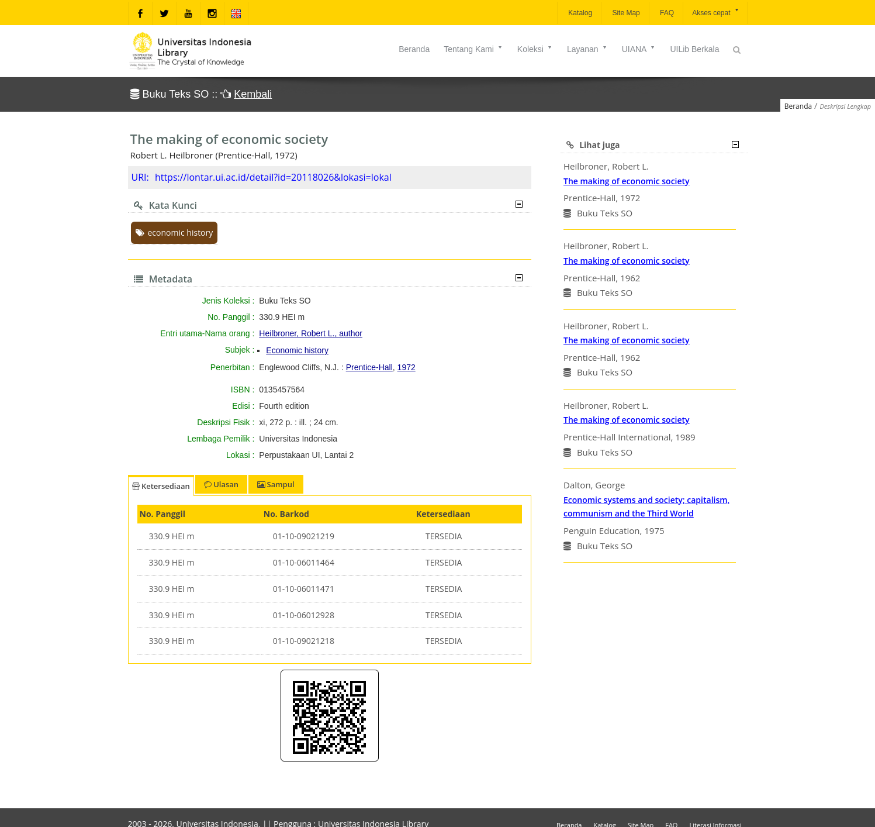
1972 (406, 367)
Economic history (297, 350)
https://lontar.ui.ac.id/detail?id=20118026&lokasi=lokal (273, 177)
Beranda (414, 49)
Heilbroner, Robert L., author (310, 333)
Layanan (587, 49)
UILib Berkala (694, 49)
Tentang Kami (473, 49)
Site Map (625, 13)
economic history (174, 232)
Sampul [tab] (275, 484)
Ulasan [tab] (221, 484)
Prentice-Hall (369, 367)
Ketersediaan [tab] (161, 486)
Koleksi (535, 49)
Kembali (253, 94)
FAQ (666, 13)
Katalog (579, 13)
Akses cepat (715, 12)
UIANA (639, 49)
